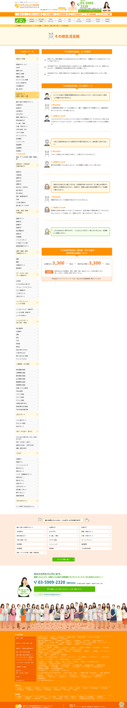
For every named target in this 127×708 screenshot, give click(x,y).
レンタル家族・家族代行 (23, 312)
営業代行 (18, 228)
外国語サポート (20, 265)
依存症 (18, 344)
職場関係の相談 (20, 382)
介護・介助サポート (22, 126)
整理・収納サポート (22, 117)
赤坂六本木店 (50, 21)
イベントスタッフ (21, 240)
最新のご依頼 (20, 74)
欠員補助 (18, 237)
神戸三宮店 (41, 19)
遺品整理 (18, 145)
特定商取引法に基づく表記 (63, 690)
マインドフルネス (21, 359)
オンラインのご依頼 (22, 80)
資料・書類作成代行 (22, 196)
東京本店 (32, 19)
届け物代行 (19, 190)
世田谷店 (60, 21)
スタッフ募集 (47, 688)
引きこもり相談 (20, 423)
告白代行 (18, 181)
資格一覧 (66, 688)
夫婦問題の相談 (20, 373)
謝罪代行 (18, 178)
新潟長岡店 (107, 19)
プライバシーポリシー (49, 690)
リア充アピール (20, 293)
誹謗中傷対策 (20, 496)
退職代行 (18, 184)
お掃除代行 (19, 105)
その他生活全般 (20, 154)
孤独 (17, 334)
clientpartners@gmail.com (52, 595)
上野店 (69, 19)
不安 (17, 340)
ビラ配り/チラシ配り (22, 243)
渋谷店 (60, 19)
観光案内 (18, 268)
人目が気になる (20, 353)
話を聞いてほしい (21, 489)
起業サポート (20, 218)
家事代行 (18, 108)
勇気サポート (20, 471)
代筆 (17, 199)
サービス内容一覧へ (63, 559)
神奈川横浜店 (79, 21)
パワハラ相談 (20, 394)
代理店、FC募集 (57, 688)
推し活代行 (19, 89)
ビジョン (97, 688)
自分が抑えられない (22, 350)
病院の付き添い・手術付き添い (25, 445)
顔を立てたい (20, 480)
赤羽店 (69, 21)
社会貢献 (104, 688)
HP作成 (18, 281)
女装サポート (20, 483)
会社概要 (44, 9)
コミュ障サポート (21, 420)
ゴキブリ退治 (20, 132)
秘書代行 (18, 234)
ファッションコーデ (22, 465)
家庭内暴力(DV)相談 (22, 406)
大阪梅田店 (31, 21)
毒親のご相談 (20, 77)
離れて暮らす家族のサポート (24, 102)
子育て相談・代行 (21, 129)
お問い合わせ (27, 688)
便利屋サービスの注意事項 (77, 688)
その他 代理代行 (21, 202)
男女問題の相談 (20, 370)
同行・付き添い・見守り (23, 442)
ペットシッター (20, 142)
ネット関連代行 (20, 290)
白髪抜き (18, 459)
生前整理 (18, 148)
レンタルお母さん (21, 315)
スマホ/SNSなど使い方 (23, 284)
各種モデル (19, 462)
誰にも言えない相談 (22, 356)
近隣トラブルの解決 (22, 388)
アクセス (49, 9)
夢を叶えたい (20, 468)
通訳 (17, 259)
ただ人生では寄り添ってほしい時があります (26, 438)
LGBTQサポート (21, 486)
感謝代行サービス (21, 64)
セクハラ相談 (20, 397)
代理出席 (18, 175)
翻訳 (17, 262)
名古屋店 (98, 21)
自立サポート (20, 426)
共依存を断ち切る (21, 403)
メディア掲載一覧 (37, 688)
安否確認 (18, 139)
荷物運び (18, 151)
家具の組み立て (20, 120)
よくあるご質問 (63, 9)
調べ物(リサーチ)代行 (22, 205)
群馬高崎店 (107, 21)
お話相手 (18, 331)
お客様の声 (88, 688)
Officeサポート (20, 296)
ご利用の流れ (55, 9)
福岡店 (41, 21)
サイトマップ (76, 690)
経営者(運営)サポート (22, 246)
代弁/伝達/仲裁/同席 (22, 409)
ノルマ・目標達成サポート (24, 474)
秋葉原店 (50, 19)
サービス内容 (38, 25)
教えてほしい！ (20, 493)
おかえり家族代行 (21, 83)
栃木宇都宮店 (88, 21)
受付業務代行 (20, 231)
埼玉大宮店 (88, 19)
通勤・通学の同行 (21, 448)
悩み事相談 (19, 328)
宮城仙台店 (98, 19)
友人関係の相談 (20, 379)
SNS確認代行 (20, 86)
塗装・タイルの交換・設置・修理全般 (26, 158)
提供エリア (28, 690)
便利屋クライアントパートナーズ (24, 25)
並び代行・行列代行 (22, 187)
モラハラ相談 (20, 400)
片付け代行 (19, 114)
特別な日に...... (20, 477)
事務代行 (18, 225)
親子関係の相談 (20, 376)
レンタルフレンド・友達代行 (24, 309)
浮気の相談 (19, 391)
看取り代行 (19, 71)
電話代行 (18, 172)
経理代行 (18, 221)
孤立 (17, 337)
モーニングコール (21, 136)
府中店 (79, 19)
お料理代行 (19, 111)
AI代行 (18, 67)
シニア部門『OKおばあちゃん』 (25, 506)
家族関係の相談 (20, 385)
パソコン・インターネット (24, 287)
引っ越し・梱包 (20, 123)
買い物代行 (19, 193)
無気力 (18, 347)
